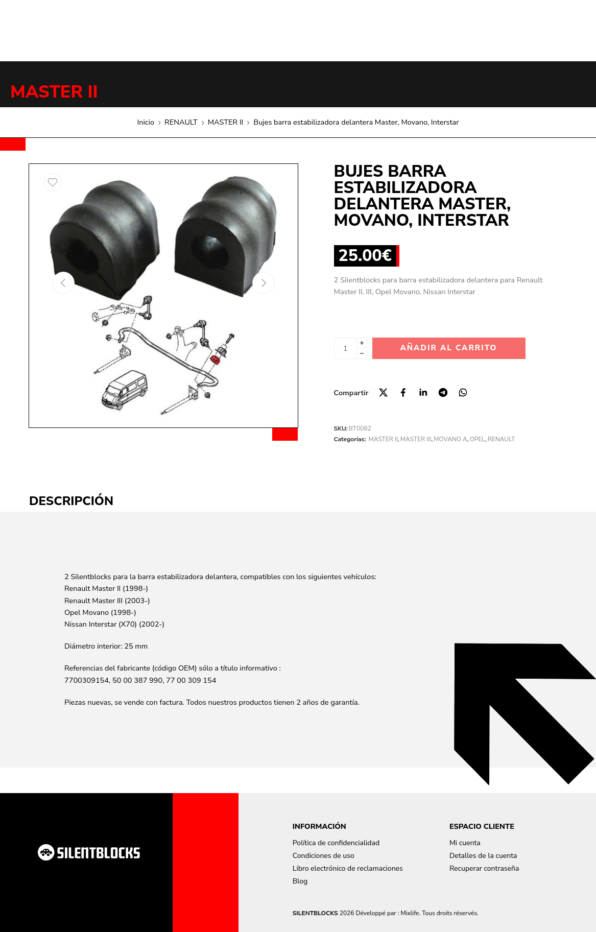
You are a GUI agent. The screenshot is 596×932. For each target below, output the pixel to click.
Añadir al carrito (448, 348)
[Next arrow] (263, 283)
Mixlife (409, 913)
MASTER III (416, 439)
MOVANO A (450, 439)
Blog (300, 881)
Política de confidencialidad (336, 843)
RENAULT (181, 122)
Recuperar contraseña (484, 868)
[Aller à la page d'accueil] (89, 852)
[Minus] (361, 353)
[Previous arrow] (63, 283)
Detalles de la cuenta (483, 856)
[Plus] (361, 343)
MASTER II (54, 92)
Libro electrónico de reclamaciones (348, 868)
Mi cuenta (465, 843)
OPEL (477, 439)
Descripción (71, 501)
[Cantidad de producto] (345, 348)
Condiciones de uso (323, 856)
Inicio (145, 122)
